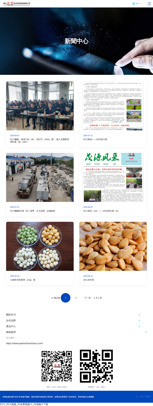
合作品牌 (11, 320)
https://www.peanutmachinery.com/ (24, 343)
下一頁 (87, 298)
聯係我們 (11, 332)
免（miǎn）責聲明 (143, 397)
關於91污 (11, 314)
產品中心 (11, 326)
